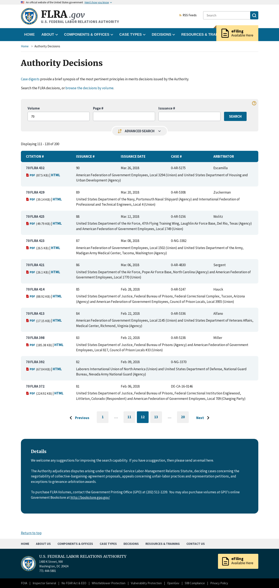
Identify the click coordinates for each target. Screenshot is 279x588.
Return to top (31, 533)
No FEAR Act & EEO (73, 583)
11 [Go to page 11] (131, 418)
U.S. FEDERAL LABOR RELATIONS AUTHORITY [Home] (82, 556)
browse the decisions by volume (89, 88)
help (254, 103)
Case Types (108, 544)
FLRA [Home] (63, 14)
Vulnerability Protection (146, 583)
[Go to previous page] (78, 418)
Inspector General (44, 583)
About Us (43, 544)
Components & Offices (75, 544)
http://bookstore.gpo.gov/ (90, 497)
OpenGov (173, 583)
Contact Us (195, 544)
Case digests (30, 79)
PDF (30, 175)
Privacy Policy (219, 583)
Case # (176, 156)
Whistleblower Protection (108, 583)
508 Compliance (195, 583)
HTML (55, 175)
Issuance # (166, 108)
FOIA (24, 583)
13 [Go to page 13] (158, 418)
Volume (34, 108)
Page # (98, 108)
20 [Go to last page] (185, 419)
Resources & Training (162, 544)
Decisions (131, 544)
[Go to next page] (204, 418)
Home (29, 35)
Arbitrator (223, 156)
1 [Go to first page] (105, 419)
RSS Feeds (188, 15)
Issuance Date (133, 156)
